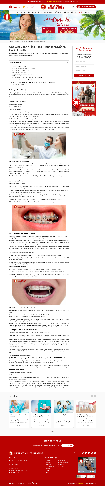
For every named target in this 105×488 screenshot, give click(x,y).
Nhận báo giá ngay (84, 75)
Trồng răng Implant (46, 12)
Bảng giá (73, 12)
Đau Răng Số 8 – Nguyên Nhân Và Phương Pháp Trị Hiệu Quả (85, 415)
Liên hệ (87, 12)
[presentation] (92, 396)
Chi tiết (19, 426)
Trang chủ (19, 12)
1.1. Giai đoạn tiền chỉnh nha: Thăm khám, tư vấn (23, 68)
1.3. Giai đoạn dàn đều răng (19, 72)
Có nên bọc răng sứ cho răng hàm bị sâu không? (40, 415)
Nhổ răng (66, 12)
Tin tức (80, 12)
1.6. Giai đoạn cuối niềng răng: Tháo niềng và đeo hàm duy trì (27, 77)
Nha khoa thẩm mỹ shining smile (26, 453)
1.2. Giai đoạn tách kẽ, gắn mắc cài (21, 70)
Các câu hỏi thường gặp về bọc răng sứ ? (19, 415)
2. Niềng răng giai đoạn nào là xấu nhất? (22, 80)
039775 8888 (13, 464)
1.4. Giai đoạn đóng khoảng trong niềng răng (23, 74)
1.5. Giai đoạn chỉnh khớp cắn (19, 76)
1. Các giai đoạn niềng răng (18, 66)
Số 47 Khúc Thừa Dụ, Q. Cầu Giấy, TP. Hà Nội (18, 461)
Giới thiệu (27, 12)
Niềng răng (58, 12)
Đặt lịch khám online (86, 7)
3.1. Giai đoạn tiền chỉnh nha (19, 84)
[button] (52, 431)
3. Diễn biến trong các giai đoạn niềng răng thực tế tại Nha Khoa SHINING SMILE (33, 82)
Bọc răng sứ (35, 12)
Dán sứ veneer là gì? (60, 415)
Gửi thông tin (67, 445)
